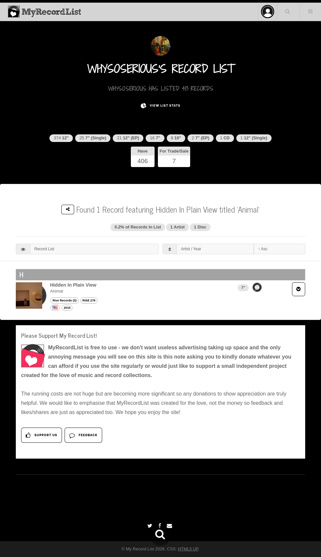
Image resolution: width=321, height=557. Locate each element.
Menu (310, 11)
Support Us (41, 435)
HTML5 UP (188, 548)
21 (128, 137)
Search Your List (287, 11)
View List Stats (160, 106)
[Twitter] (150, 526)
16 (155, 137)
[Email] (170, 526)
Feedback (83, 435)
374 (61, 137)
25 (92, 137)
